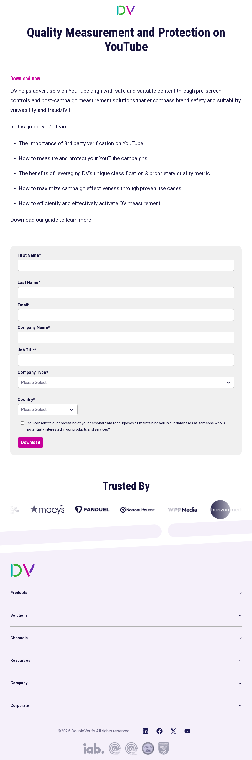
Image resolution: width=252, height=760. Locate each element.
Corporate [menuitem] (19, 705)
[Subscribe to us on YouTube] (187, 731)
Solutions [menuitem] (19, 615)
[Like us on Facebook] (159, 731)
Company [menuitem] (19, 682)
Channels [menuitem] (19, 637)
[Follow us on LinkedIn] (145, 731)
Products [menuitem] (18, 592)
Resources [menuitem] (20, 660)
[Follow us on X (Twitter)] (173, 731)
